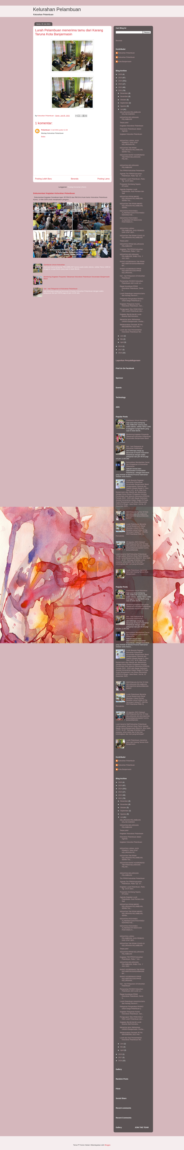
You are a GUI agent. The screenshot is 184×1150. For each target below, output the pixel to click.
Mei (122, 339)
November (124, 96)
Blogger (107, 1145)
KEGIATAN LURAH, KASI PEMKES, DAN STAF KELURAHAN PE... (129, 142)
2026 (120, 74)
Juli (121, 109)
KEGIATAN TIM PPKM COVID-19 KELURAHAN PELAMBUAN (132, 237)
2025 (120, 78)
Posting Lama (103, 179)
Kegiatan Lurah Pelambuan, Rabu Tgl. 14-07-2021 (132, 180)
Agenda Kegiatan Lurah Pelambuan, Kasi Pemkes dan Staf (132, 191)
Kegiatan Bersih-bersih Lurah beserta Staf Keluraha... (130, 315)
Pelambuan (45, 130)
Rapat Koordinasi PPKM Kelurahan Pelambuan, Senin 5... (131, 288)
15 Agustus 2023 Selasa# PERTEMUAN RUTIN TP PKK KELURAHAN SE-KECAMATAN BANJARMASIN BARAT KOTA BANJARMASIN (138, 546)
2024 (120, 81)
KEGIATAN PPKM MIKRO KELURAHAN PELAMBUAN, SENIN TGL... (131, 198)
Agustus (123, 106)
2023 (120, 84)
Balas (43, 137)
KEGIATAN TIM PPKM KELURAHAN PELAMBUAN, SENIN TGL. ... (131, 150)
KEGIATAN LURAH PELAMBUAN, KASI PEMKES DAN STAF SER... (132, 230)
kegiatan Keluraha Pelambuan (131, 134)
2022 (120, 87)
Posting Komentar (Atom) (77, 187)
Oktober (123, 100)
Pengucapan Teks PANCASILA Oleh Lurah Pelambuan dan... (131, 310)
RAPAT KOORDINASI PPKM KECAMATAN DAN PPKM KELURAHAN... (130, 271)
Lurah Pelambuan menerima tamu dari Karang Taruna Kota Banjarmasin (137, 572)
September (124, 103)
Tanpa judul (124, 122)
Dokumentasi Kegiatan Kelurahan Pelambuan (54, 193)
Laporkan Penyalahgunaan (128, 360)
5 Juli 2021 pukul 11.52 (59, 130)
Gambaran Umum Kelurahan (54, 265)
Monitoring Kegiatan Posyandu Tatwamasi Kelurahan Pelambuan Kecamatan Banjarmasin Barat (138, 436)
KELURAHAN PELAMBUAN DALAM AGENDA (130, 113)
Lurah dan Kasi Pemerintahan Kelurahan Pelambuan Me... (131, 331)
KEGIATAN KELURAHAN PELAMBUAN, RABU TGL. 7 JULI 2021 (131, 256)
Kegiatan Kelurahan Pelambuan (131, 126)
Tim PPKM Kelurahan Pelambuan (132, 170)
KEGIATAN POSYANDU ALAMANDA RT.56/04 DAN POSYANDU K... (131, 220)
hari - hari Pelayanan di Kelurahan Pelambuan (60, 289)
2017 (120, 350)
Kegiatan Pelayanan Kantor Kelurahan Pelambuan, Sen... (131, 305)
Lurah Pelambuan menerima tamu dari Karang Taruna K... (132, 294)
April (122, 342)
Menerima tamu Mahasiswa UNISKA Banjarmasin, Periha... (132, 320)
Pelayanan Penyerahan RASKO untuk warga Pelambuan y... (131, 300)
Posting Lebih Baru (43, 179)
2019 (120, 346)
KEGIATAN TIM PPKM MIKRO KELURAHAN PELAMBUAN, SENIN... (131, 206)
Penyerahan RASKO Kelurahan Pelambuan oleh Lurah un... (131, 282)
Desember (124, 93)
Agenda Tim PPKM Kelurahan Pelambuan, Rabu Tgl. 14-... (131, 175)
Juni (122, 336)
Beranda (74, 179)
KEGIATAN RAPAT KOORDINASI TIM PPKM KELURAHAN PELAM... (132, 157)
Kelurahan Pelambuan (57, 9)
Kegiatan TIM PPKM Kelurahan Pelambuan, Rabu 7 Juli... (131, 250)
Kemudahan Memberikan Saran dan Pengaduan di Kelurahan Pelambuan (138, 464)
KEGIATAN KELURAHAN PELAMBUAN (129, 118)
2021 (120, 90)
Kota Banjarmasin (124, 61)
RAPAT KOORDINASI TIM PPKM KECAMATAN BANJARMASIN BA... (132, 263)
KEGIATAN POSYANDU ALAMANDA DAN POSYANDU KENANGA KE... (132, 213)
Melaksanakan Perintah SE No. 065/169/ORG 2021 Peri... (131, 326)
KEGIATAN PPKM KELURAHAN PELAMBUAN (132, 245)
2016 (120, 353)
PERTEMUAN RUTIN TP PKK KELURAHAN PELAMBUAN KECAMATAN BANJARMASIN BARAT (137, 515)
